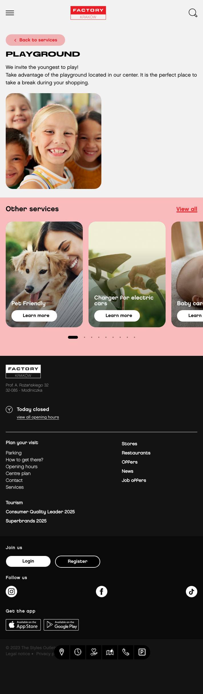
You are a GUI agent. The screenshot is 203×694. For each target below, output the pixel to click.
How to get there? (24, 460)
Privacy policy (49, 654)
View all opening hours (38, 417)
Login (28, 561)
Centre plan (18, 474)
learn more (36, 316)
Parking (13, 453)
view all (186, 209)
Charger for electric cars (124, 301)
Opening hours (21, 467)
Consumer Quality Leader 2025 (40, 512)
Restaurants (136, 453)
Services (15, 487)
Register (78, 561)
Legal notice (18, 654)
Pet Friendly (28, 303)
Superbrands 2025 (26, 521)
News (127, 471)
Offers (129, 462)
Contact (14, 480)
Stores (129, 444)
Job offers (134, 480)
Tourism (14, 503)
